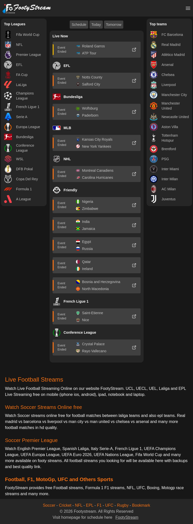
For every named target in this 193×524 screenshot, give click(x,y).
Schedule (79, 25)
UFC (109, 505)
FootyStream (126, 517)
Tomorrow (113, 25)
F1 (99, 505)
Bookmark (141, 505)
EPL (89, 505)
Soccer (49, 505)
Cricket (65, 505)
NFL (78, 505)
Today (96, 25)
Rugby (123, 505)
